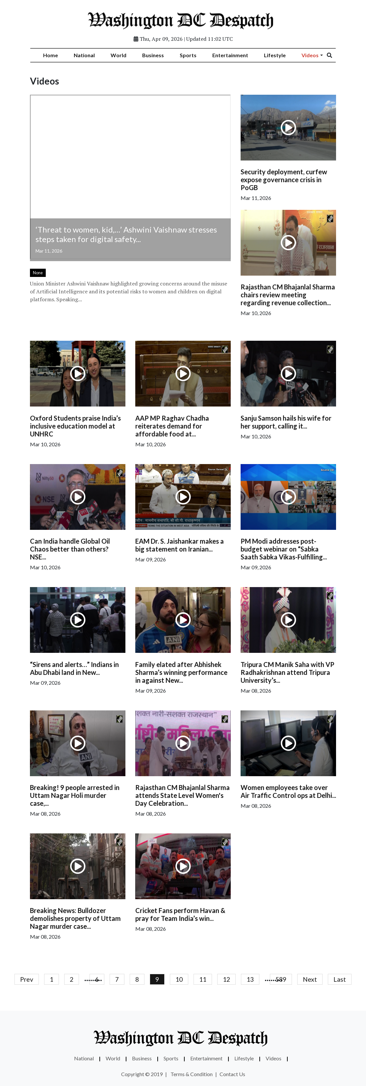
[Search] (333, 55)
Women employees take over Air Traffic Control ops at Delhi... (288, 791)
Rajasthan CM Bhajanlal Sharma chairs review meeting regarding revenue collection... (288, 295)
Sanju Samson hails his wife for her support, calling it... (286, 422)
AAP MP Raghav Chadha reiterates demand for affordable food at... (172, 426)
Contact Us (232, 1074)
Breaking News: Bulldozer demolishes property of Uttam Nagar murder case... (75, 918)
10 (179, 979)
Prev (26, 979)
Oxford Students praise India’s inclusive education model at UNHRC (75, 426)
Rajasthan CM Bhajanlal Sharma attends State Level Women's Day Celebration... (182, 795)
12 (226, 979)
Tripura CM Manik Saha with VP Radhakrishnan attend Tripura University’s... (287, 672)
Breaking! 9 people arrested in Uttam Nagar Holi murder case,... (74, 795)
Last (339, 979)
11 (202, 979)
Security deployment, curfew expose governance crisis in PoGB (284, 179)
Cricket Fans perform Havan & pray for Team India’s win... (180, 914)
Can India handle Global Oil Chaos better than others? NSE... (70, 549)
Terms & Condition (191, 1074)
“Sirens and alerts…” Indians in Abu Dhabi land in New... (74, 668)
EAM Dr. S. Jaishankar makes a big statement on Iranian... (179, 545)
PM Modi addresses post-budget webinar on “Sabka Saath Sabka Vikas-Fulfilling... (284, 549)
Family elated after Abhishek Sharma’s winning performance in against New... (181, 672)
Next (310, 979)
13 (250, 979)
